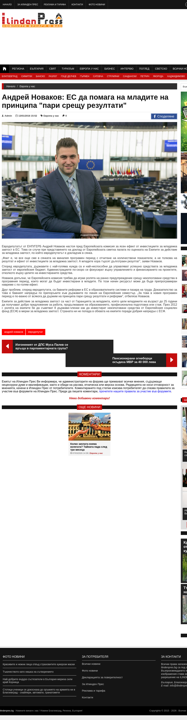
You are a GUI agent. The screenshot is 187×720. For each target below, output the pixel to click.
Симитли (26, 76)
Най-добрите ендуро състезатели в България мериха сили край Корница (37, 681)
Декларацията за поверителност (101, 679)
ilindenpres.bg (7, 715)
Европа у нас (89, 68)
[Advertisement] (146, 36)
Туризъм (68, 68)
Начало (7, 4)
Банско (40, 76)
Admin (7, 115)
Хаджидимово (176, 76)
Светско (161, 68)
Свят (52, 68)
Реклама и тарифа (55, 4)
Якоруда (158, 76)
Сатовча (98, 76)
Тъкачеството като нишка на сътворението (28, 671)
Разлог (53, 76)
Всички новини (91, 664)
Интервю (127, 68)
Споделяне (164, 116)
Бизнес (109, 68)
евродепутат (35, 331)
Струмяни (113, 76)
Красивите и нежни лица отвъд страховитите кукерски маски (39, 664)
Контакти (77, 4)
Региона (18, 68)
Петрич (144, 76)
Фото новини (97, 4)
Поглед (144, 68)
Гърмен (84, 76)
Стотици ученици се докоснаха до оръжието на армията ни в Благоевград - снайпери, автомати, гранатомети (39, 691)
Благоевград (9, 76)
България (36, 68)
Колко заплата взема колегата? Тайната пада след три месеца (88, 433)
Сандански (130, 76)
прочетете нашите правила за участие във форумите (135, 377)
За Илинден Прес (27, 4)
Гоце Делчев (68, 76)
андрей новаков (13, 331)
